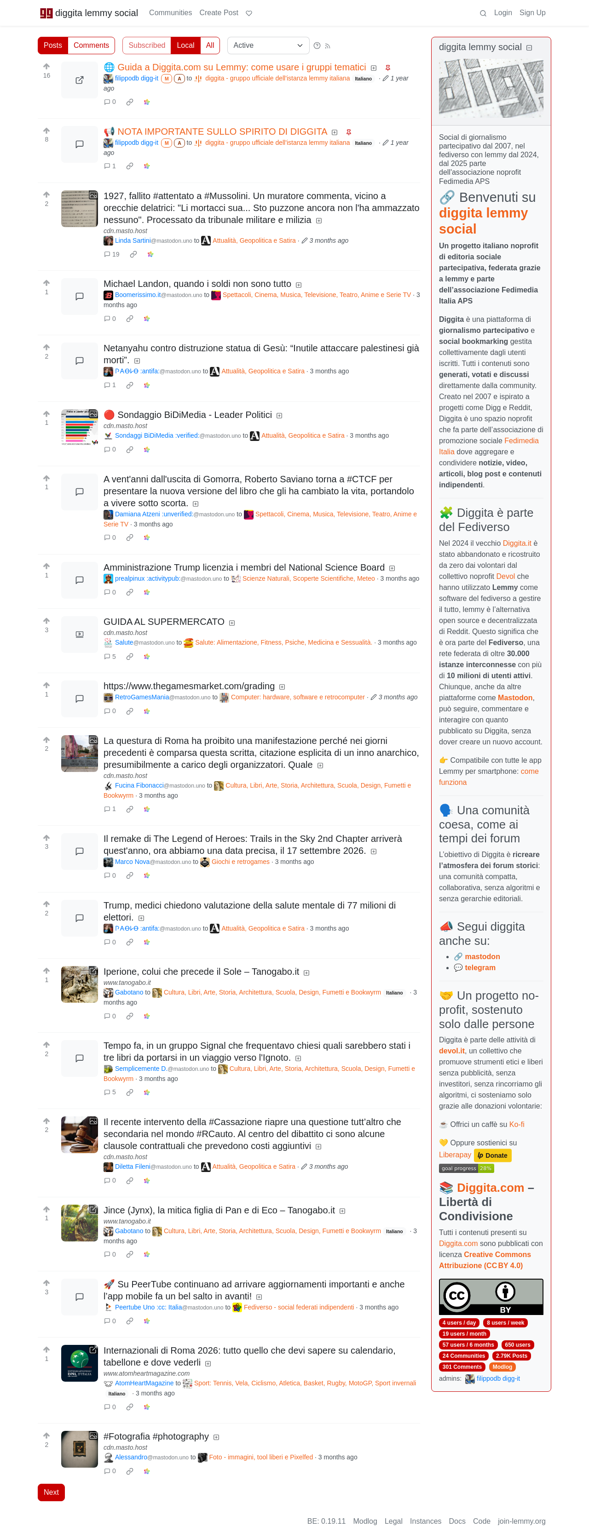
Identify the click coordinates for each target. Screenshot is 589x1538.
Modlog (503, 1367)
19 (112, 254)
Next (51, 1492)
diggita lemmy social (89, 13)
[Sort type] (268, 45)
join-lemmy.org (522, 1521)
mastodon (482, 957)
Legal (394, 1521)
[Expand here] (79, 208)
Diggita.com (490, 1187)
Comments (91, 45)
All (210, 45)
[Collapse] (529, 48)
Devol (506, 576)
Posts (53, 45)
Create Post (218, 13)
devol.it (452, 1051)
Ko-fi (517, 1124)
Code (482, 1521)
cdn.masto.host (125, 230)
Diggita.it (517, 543)
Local (185, 45)
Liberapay (455, 1155)
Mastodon (515, 698)
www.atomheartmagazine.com (147, 1373)
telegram (480, 968)
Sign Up (533, 13)
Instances (425, 1521)
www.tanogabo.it (127, 982)
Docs (457, 1521)
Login (503, 13)
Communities (170, 13)
